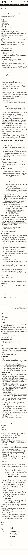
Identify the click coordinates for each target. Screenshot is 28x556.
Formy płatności (12, 532)
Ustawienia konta (12, 528)
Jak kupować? (12, 539)
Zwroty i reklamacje (12, 523)
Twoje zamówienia (12, 527)
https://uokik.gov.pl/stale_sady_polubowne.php (14, 211)
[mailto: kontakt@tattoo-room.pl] (3, 525)
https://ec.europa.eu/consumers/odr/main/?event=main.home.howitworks (13, 213)
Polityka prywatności (13, 538)
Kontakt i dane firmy (12, 543)
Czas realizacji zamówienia (13, 534)
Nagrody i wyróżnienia (13, 545)
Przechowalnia (12, 529)
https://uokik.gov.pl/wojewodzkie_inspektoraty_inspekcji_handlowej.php (14, 365)
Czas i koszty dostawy (13, 533)
